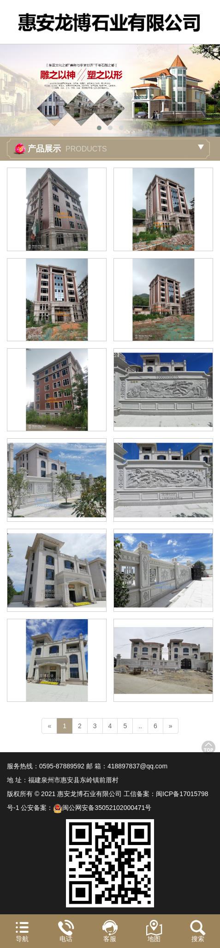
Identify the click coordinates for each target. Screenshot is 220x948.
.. (140, 726)
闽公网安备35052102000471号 (102, 807)
